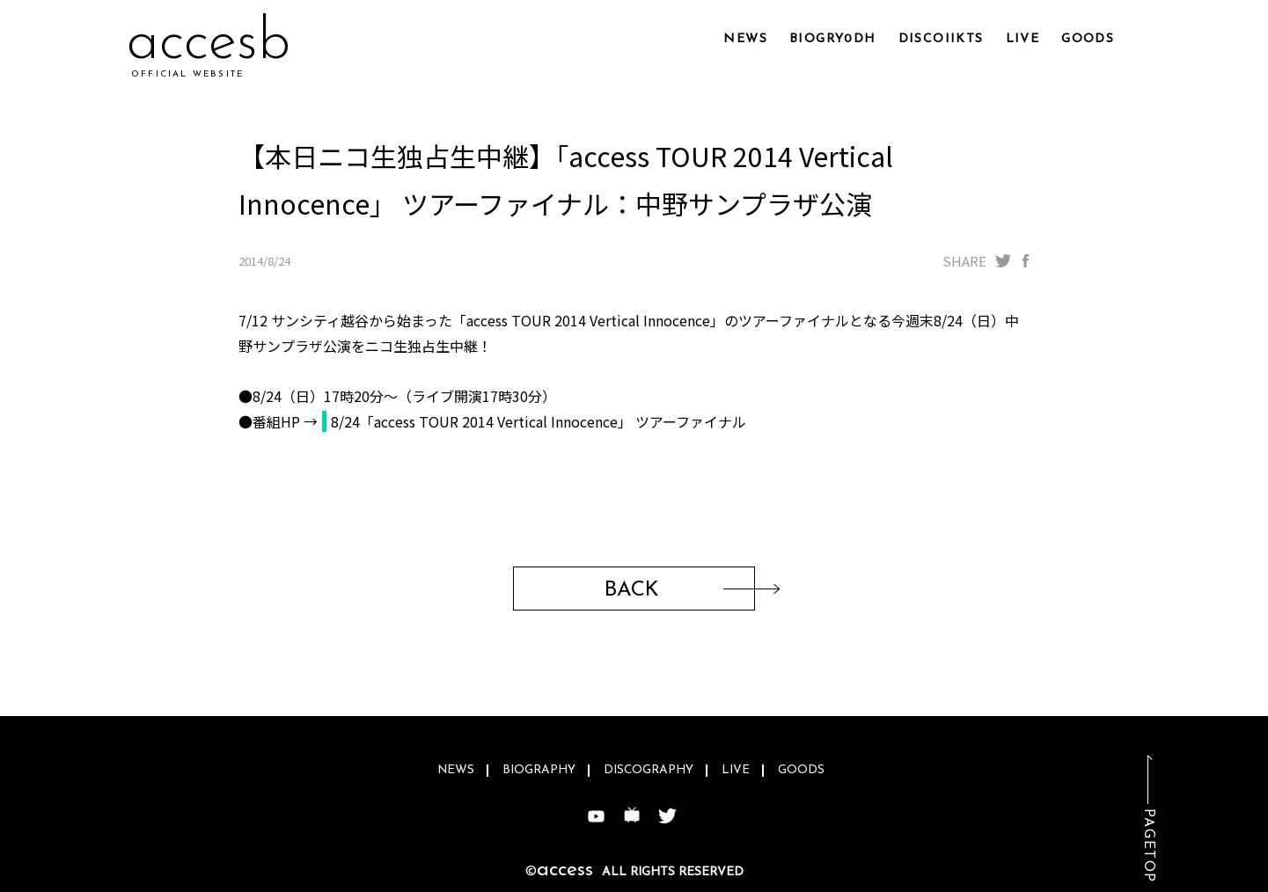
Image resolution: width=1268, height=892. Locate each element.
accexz (205, 43)
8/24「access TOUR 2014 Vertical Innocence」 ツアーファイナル (538, 421)
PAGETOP (1148, 845)
